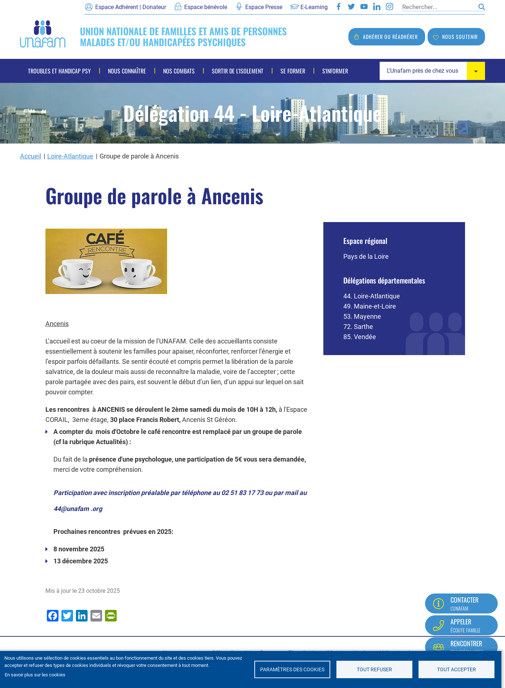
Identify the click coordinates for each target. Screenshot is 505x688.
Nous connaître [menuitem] (127, 71)
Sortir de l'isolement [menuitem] (237, 71)
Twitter (351, 6)
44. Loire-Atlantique (371, 296)
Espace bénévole (205, 7)
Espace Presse (263, 7)
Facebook (338, 6)
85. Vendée (359, 337)
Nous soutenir (460, 36)
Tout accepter (456, 669)
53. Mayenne (362, 316)
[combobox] (432, 71)
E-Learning (314, 7)
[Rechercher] (438, 7)
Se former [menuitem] (292, 71)
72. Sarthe (358, 326)
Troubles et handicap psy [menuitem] (59, 71)
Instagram (389, 6)
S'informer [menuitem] (335, 71)
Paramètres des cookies (292, 669)
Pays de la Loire (366, 256)
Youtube (364, 6)
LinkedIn (376, 6)
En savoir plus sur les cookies (35, 674)
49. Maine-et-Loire (369, 306)
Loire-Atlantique (70, 156)
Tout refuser (374, 669)
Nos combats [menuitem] (179, 71)
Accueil (30, 156)
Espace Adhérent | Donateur (130, 7)
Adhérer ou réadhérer (390, 36)
